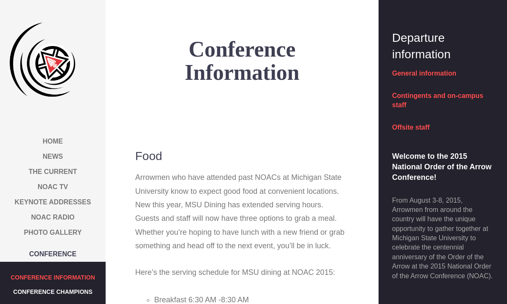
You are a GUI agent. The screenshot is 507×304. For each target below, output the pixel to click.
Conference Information (53, 277)
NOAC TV (53, 186)
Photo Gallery (53, 232)
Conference (52, 254)
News (53, 156)
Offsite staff (411, 127)
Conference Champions (52, 291)
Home (53, 141)
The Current (53, 171)
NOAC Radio (52, 217)
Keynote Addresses (53, 202)
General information (424, 73)
